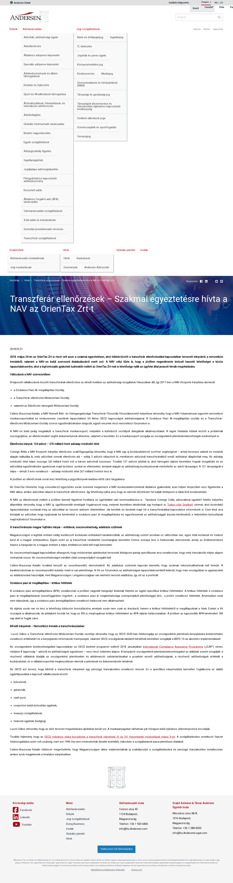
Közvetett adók (33, 190)
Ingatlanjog (116, 37)
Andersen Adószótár (96, 267)
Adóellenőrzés (32, 46)
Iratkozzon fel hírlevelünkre (116, 849)
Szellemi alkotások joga (91, 118)
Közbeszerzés (85, 73)
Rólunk (13, 29)
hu (216, 2)
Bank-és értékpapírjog (90, 37)
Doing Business (75, 824)
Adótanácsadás (32, 29)
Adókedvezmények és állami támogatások (41, 75)
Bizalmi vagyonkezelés (37, 133)
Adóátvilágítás (32, 115)
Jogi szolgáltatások (88, 29)
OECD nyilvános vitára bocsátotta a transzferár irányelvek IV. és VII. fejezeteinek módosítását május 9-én (109, 736)
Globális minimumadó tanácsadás (44, 124)
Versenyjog (84, 136)
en (221, 2)
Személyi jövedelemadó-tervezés (43, 229)
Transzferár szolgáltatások (40, 238)
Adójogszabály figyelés (37, 151)
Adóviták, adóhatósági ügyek (41, 37)
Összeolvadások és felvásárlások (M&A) (97, 84)
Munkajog (107, 73)
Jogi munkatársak (20, 267)
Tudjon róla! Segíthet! (180, 504)
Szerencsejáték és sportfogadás (96, 127)
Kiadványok (83, 258)
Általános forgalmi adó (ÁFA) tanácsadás (41, 201)
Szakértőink (16, 250)
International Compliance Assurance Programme (173, 646)
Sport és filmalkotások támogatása (45, 94)
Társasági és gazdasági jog (93, 94)
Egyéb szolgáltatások (36, 142)
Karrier (207, 29)
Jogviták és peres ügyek (91, 55)
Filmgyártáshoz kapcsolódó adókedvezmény (40, 180)
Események (70, 267)
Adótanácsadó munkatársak (27, 258)
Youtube (211, 281)
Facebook (201, 281)
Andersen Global (20, 3)
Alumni (197, 29)
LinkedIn (206, 281)
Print (221, 281)
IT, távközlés (84, 46)
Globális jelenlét (125, 250)
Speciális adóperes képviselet (41, 64)
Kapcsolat (218, 29)
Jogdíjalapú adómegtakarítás (41, 169)
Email (216, 281)
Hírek (66, 250)
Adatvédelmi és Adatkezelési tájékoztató (108, 870)
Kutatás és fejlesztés (36, 85)
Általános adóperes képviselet (42, 55)
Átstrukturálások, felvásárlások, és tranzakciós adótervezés (44, 105)
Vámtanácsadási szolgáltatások (43, 211)
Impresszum (136, 870)
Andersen (64, 15)
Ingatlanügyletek (33, 160)
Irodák (144, 250)
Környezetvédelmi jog (90, 64)
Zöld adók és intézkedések (40, 220)
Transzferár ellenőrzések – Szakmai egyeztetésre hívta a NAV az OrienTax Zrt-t (74, 280)
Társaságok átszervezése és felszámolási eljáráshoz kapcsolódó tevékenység (99, 106)
